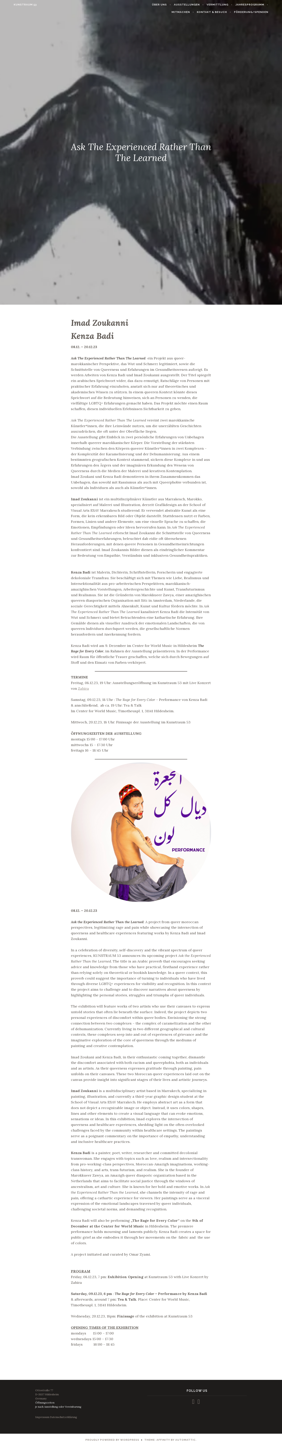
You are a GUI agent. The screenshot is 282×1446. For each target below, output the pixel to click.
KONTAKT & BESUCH (221, 12)
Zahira (83, 688)
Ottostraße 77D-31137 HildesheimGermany (47, 1394)
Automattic (185, 1439)
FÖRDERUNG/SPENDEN (260, 12)
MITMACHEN (189, 12)
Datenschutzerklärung (63, 1417)
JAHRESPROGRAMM (258, 4)
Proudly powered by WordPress (112, 1439)
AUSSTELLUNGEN (196, 4)
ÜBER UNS (168, 4)
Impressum (42, 1417)
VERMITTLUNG (226, 4)
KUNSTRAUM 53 (16, 4)
